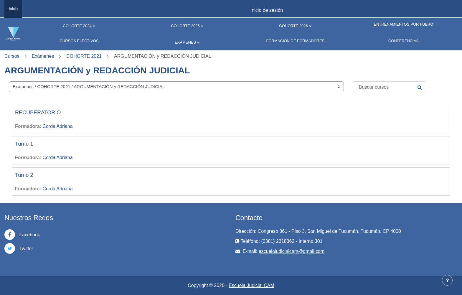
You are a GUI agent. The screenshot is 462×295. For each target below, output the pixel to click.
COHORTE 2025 (185, 26)
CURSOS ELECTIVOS (79, 41)
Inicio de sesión (266, 10)
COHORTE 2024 (77, 26)
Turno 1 (24, 144)
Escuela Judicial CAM (251, 285)
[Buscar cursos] (389, 87)
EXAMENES (185, 42)
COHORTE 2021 (84, 56)
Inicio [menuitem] (13, 8)
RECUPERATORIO (38, 113)
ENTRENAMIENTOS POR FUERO (403, 24)
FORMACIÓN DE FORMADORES (295, 41)
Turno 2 (24, 175)
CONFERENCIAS (403, 41)
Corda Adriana (57, 126)
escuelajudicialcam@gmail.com (291, 251)
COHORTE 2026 (293, 26)
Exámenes (43, 56)
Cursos (11, 56)
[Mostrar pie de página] (447, 280)
